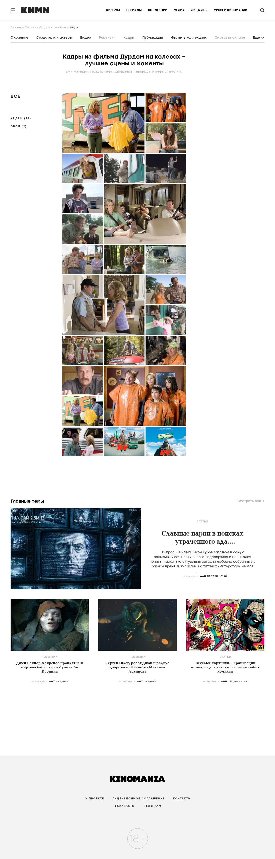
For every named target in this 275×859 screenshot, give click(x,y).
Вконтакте (124, 805)
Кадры (21, 118)
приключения (101, 72)
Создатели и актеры (54, 37)
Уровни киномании (230, 10)
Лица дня (199, 10)
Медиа (179, 10)
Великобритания (150, 72)
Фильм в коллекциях (189, 37)
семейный (123, 72)
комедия (81, 72)
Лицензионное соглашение (138, 798)
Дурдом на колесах (52, 27)
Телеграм (152, 805)
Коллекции (157, 10)
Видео (85, 37)
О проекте (94, 798)
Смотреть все (249, 501)
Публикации (152, 37)
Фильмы (113, 10)
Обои (19, 126)
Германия (175, 72)
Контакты (182, 798)
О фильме (19, 37)
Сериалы (134, 10)
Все (15, 96)
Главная (16, 27)
